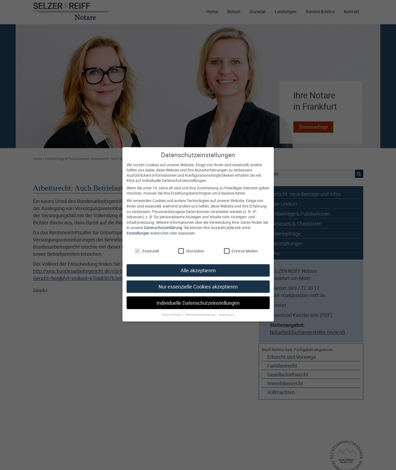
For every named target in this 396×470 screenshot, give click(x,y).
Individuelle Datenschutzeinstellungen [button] (198, 297)
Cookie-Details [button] (172, 308)
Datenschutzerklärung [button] (200, 308)
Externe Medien (241, 244)
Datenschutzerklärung (163, 221)
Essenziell (147, 244)
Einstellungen (138, 226)
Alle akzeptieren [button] (198, 264)
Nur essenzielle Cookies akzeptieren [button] (198, 280)
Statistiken (191, 244)
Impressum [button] (226, 308)
